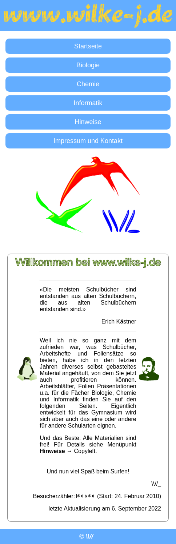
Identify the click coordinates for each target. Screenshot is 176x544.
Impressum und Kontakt (88, 140)
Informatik (87, 103)
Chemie (88, 84)
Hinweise (88, 122)
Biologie (88, 65)
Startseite (88, 46)
